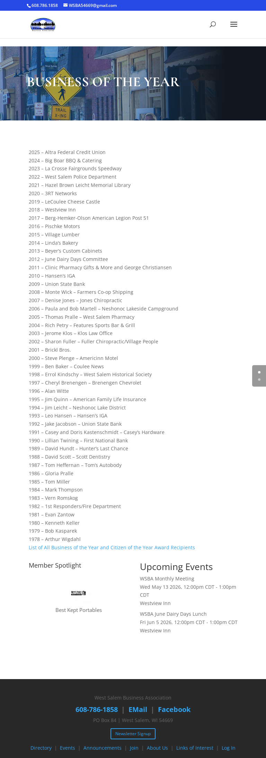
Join (134, 748)
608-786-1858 (97, 709)
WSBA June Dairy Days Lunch (173, 614)
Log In (229, 748)
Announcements (102, 748)
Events (67, 748)
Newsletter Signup (133, 734)
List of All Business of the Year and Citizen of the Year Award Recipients (112, 547)
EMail (137, 709)
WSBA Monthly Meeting (167, 578)
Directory (41, 748)
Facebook (174, 709)
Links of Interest (194, 748)
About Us (157, 748)
